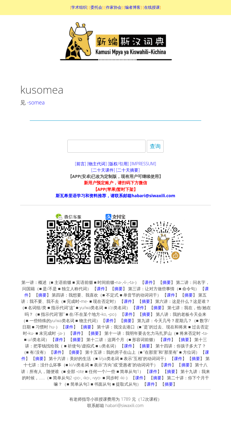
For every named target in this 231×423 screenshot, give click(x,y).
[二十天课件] (103, 170)
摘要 (166, 282)
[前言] (80, 163)
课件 (148, 282)
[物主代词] (97, 163)
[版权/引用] (118, 163)
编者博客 (132, 7)
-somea (36, 102)
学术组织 (79, 7)
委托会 (96, 7)
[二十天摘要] (128, 170)
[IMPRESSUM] (143, 163)
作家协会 (114, 7)
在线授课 (152, 7)
